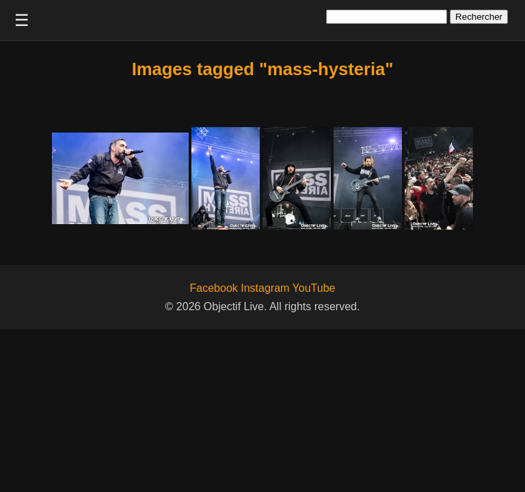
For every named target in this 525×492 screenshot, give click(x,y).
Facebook (214, 288)
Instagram (265, 288)
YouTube (314, 288)
